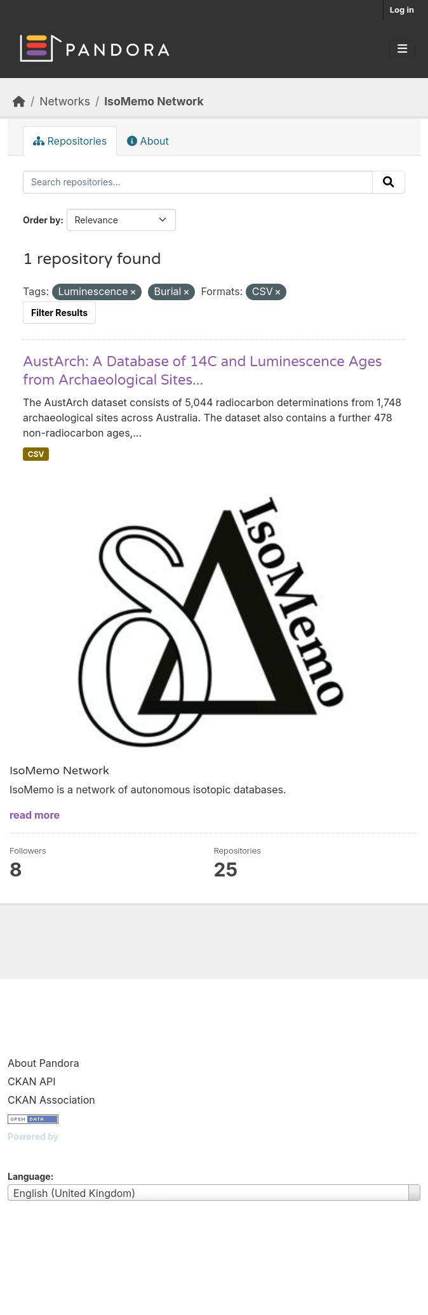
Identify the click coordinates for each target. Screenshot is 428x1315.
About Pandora (43, 1063)
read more (35, 815)
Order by (41, 220)
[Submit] (388, 182)
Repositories (70, 141)
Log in (402, 9)
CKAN (29, 1152)
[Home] (19, 101)
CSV (36, 454)
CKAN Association (51, 1100)
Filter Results (59, 312)
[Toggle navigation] (402, 49)
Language (29, 1176)
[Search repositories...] (198, 182)
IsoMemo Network (153, 101)
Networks (64, 101)
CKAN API (32, 1081)
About (148, 141)
